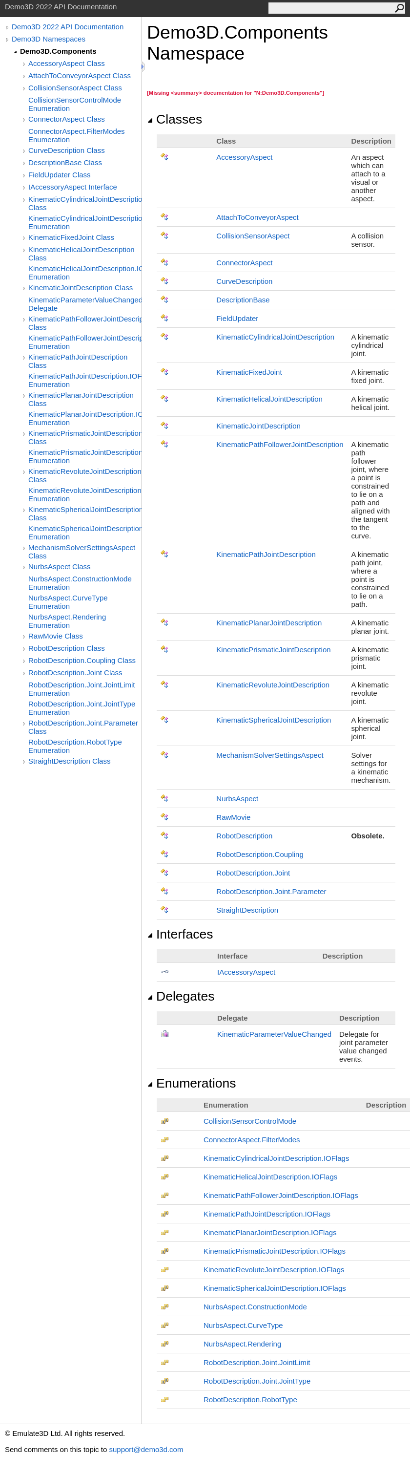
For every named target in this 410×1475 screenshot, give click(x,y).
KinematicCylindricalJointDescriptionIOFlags (276, 1158)
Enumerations (191, 1083)
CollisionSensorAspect (252, 236)
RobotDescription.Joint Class (75, 672)
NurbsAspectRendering (242, 1344)
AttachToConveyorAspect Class (79, 75)
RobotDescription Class (66, 648)
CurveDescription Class (66, 150)
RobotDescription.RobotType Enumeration (75, 746)
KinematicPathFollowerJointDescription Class (85, 323)
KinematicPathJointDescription (265, 554)
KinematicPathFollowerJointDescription (279, 444)
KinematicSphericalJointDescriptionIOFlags (275, 1288)
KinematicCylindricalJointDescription (275, 337)
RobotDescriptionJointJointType (257, 1381)
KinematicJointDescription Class (80, 287)
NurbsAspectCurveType (243, 1325)
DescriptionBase (242, 300)
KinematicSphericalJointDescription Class (85, 513)
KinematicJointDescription (258, 426)
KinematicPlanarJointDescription (269, 623)
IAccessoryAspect (246, 972)
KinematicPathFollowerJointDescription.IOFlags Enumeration (85, 342)
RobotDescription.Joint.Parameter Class (83, 727)
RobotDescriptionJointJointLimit (257, 1362)
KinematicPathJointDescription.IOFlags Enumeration (85, 380)
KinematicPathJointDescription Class (77, 361)
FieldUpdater (237, 318)
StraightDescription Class (69, 761)
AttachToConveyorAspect (257, 217)
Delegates (180, 996)
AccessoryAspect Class (66, 63)
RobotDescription (244, 836)
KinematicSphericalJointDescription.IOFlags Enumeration (85, 532)
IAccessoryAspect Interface (72, 187)
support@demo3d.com (146, 1449)
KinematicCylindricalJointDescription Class (85, 203)
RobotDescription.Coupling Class (82, 660)
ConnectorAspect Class (66, 119)
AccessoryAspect (244, 157)
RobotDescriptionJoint (253, 873)
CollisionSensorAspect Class (75, 88)
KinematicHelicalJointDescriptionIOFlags (270, 1177)
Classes (174, 119)
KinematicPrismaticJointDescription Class (85, 437)
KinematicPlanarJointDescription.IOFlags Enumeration (85, 418)
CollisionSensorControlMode (250, 1121)
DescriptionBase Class (65, 162)
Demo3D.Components (58, 51)
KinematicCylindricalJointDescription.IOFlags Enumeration (85, 222)
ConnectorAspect (244, 262)
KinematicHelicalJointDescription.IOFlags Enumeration (85, 272)
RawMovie (233, 817)
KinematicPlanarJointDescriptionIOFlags (270, 1232)
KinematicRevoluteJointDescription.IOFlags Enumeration (85, 494)
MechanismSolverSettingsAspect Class (81, 551)
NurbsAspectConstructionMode (255, 1307)
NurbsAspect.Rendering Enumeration (67, 621)
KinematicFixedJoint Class (71, 237)
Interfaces (180, 934)
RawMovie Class (55, 636)
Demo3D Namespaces (48, 39)
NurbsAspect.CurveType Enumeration (68, 602)
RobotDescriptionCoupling (259, 854)
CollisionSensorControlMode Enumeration (74, 104)
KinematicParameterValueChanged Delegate (85, 304)
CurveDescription (244, 281)
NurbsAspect (237, 798)
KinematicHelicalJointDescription (269, 399)
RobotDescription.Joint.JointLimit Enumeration (81, 689)
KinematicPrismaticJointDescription (273, 649)
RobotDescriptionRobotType (250, 1399)
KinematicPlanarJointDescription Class (81, 399)
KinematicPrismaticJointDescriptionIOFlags (275, 1251)
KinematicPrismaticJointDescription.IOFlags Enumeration (85, 456)
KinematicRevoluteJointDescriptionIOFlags (274, 1269)
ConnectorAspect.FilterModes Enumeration (76, 135)
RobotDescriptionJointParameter (271, 891)
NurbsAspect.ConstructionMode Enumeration (80, 583)
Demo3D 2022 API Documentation (67, 26)
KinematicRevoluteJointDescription (272, 685)
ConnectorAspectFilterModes (252, 1139)
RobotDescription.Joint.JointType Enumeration (81, 708)
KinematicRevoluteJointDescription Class (85, 475)
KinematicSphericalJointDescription (273, 720)
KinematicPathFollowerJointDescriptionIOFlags (281, 1195)
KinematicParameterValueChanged (274, 1034)
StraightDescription (247, 910)
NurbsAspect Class (59, 566)
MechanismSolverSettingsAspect (269, 755)
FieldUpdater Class (59, 175)
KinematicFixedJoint (249, 372)
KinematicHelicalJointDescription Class (81, 253)
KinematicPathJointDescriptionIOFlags (267, 1214)
